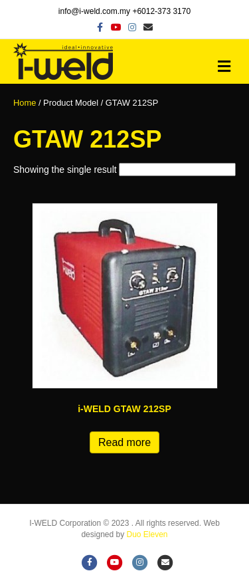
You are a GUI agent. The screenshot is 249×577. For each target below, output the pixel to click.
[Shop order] (177, 169)
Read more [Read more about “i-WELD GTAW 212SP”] (124, 442)
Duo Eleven (147, 534)
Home (24, 103)
